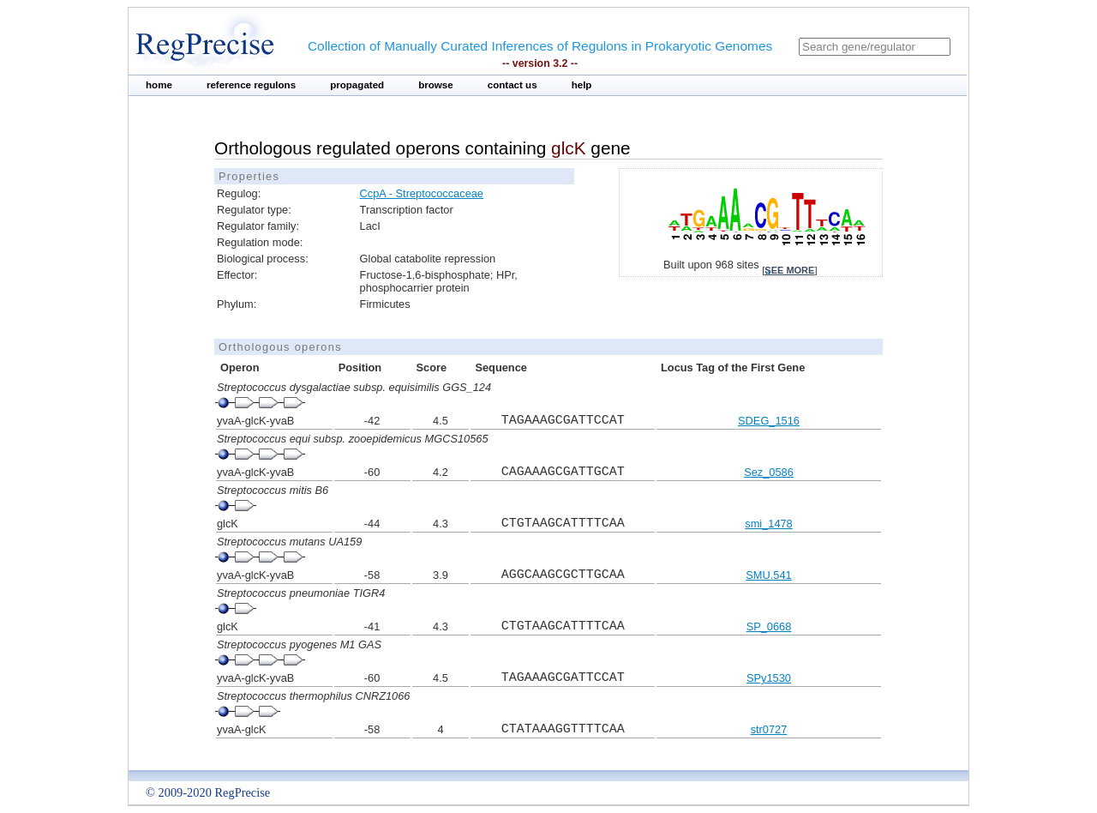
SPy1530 (768, 677)
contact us (512, 85)
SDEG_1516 (769, 420)
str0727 (769, 729)
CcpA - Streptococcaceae (421, 193)
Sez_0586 (769, 472)
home (159, 85)
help (582, 85)
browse (435, 85)
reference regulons (251, 85)
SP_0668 (769, 626)
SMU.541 (768, 575)
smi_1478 (769, 523)
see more (789, 270)
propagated (357, 85)
